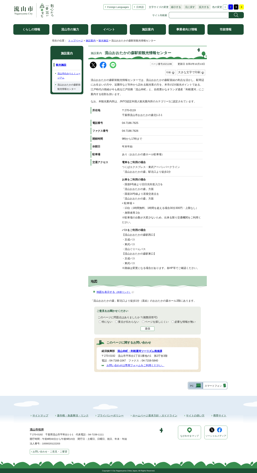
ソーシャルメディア (215, 436)
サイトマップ (40, 415)
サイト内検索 (159, 15)
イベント (109, 29)
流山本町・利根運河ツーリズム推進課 (139, 351)
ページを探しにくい (157, 321)
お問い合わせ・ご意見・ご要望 (50, 451)
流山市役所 (37, 429)
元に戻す (189, 7)
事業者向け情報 (186, 29)
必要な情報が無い (185, 321)
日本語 (140, 7)
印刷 (168, 72)
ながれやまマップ (189, 436)
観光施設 (103, 40)
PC (191, 385)
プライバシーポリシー (110, 415)
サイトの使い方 (195, 415)
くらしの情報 (31, 29)
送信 (147, 328)
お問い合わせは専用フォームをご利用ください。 (135, 365)
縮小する (175, 7)
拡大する (203, 7)
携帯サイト (219, 415)
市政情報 (225, 29)
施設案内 (148, 29)
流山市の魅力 (70, 29)
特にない (107, 321)
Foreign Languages (118, 7)
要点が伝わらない (128, 321)
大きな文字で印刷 (189, 72)
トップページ (75, 40)
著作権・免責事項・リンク (73, 415)
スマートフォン (213, 385)
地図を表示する (115, 292)
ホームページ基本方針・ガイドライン (155, 415)
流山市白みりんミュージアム (69, 75)
